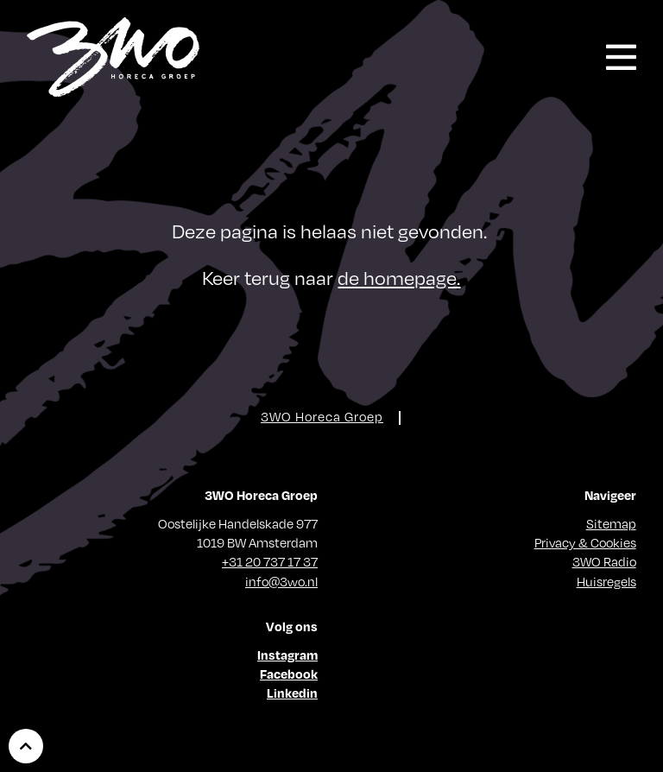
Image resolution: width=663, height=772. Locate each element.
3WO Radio (604, 561)
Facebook (289, 673)
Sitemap (611, 523)
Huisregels (606, 581)
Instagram (287, 654)
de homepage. (399, 276)
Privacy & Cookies (585, 542)
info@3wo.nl (281, 581)
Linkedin (292, 692)
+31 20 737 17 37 (270, 561)
